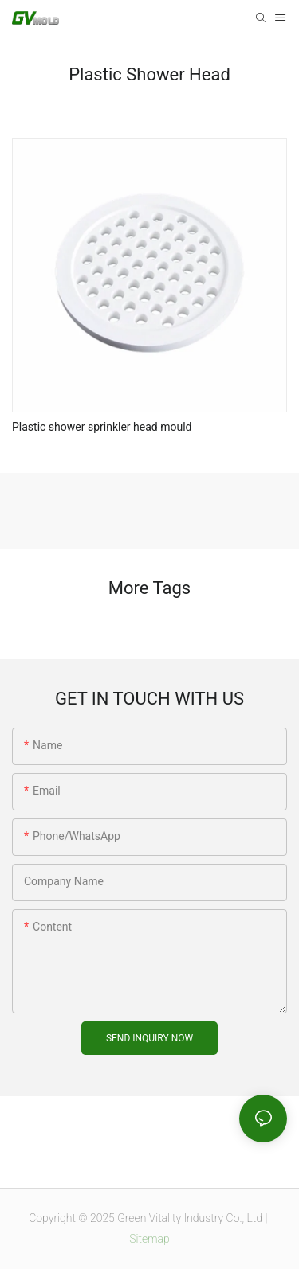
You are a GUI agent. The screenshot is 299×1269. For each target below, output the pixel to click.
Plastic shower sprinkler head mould (101, 426)
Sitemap (149, 1238)
